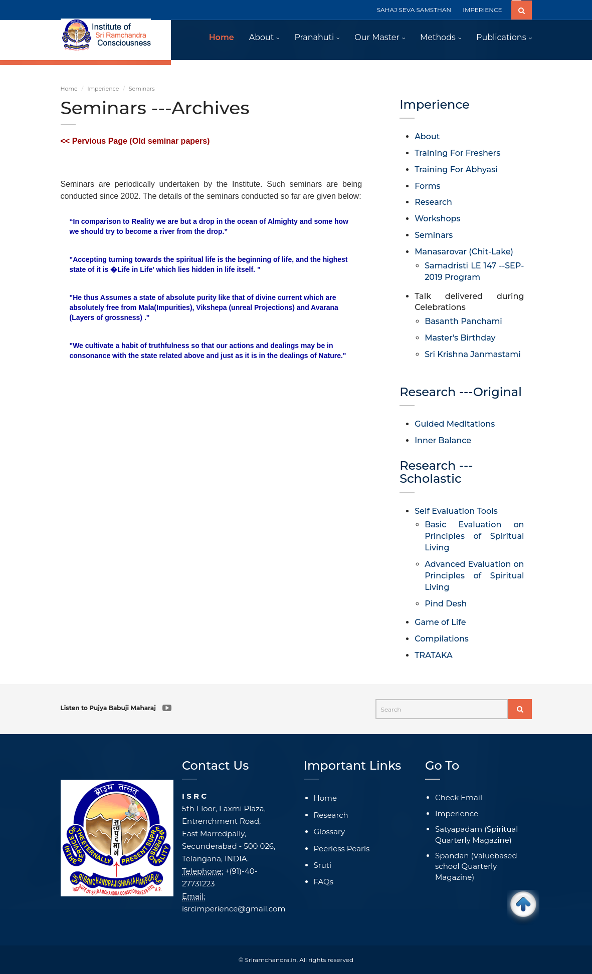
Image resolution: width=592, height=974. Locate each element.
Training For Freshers (457, 153)
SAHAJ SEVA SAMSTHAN (414, 10)
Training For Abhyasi (456, 169)
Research (433, 202)
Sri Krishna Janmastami (473, 354)
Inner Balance (443, 440)
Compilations (442, 638)
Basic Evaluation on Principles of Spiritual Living (474, 536)
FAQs (324, 881)
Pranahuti (314, 37)
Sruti (322, 865)
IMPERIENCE (482, 10)
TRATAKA (433, 655)
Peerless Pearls (342, 848)
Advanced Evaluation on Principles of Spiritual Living (474, 575)
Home (221, 37)
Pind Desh (446, 603)
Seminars (434, 235)
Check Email (458, 797)
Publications (501, 37)
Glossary (329, 831)
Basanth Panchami (463, 321)
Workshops (437, 218)
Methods (438, 37)
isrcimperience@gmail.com (233, 908)
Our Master (377, 37)
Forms (427, 186)
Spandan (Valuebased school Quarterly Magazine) (476, 866)
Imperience (103, 88)
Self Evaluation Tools (456, 511)
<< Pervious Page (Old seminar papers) (135, 141)
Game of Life (440, 622)
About (261, 37)
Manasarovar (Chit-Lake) (464, 251)
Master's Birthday (460, 338)
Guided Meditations (455, 424)
